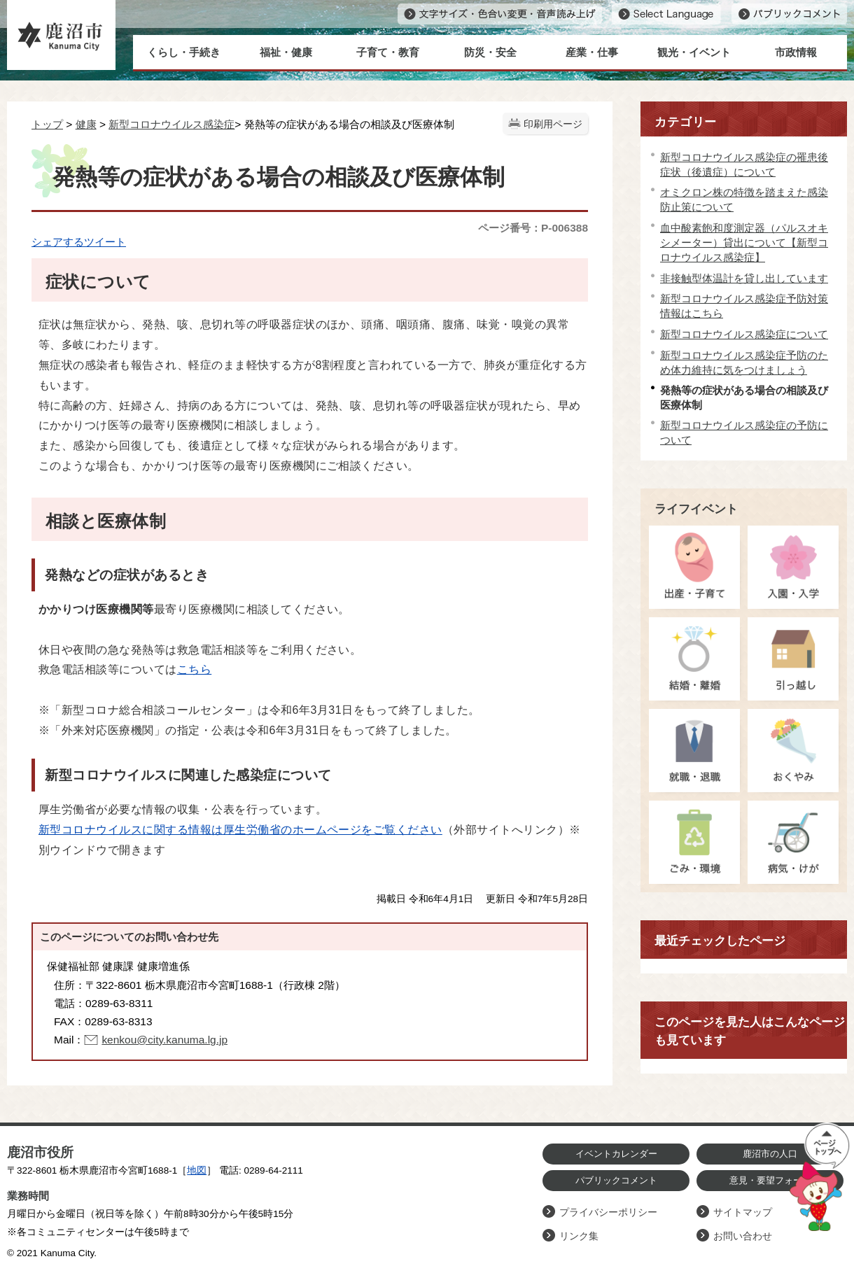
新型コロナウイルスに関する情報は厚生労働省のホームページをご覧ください (240, 830)
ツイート (105, 242)
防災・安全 (490, 52)
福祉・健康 (286, 52)
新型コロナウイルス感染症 (171, 124)
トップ (47, 124)
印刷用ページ (553, 124)
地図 (196, 1170)
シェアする (57, 242)
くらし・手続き (183, 52)
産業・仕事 (592, 52)
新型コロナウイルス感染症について (744, 334)
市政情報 (796, 52)
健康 (86, 124)
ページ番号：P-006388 (533, 228)
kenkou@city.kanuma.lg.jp (164, 1040)
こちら (194, 669)
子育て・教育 (387, 52)
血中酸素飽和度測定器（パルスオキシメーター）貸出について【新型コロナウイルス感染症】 (744, 242)
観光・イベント (694, 52)
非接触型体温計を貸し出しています (744, 278)
